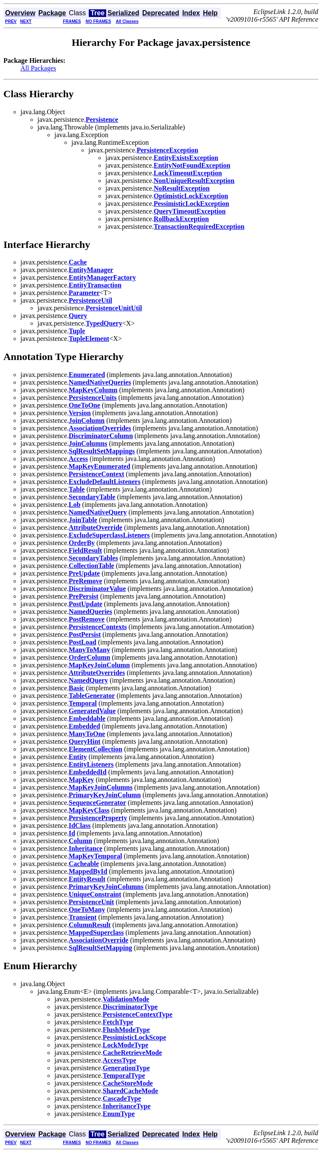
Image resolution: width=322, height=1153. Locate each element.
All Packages (38, 68)
